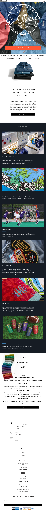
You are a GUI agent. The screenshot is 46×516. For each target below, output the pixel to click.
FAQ (23, 456)
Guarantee (23, 464)
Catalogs (23, 453)
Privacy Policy (23, 466)
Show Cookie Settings (23, 514)
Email (5, 498)
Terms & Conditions (23, 467)
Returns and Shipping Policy (23, 463)
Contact (23, 455)
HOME (23, 451)
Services (23, 452)
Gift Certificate (23, 457)
